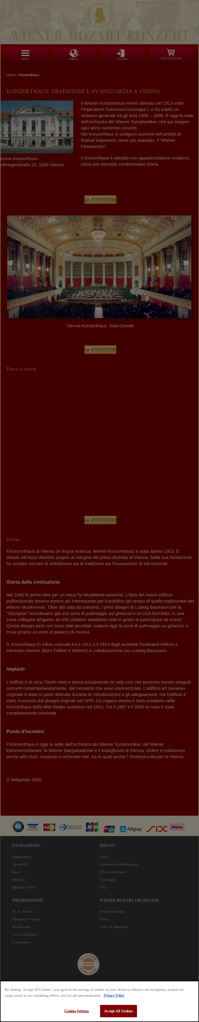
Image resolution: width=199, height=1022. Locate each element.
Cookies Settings (76, 1010)
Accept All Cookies (118, 1010)
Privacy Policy (114, 995)
